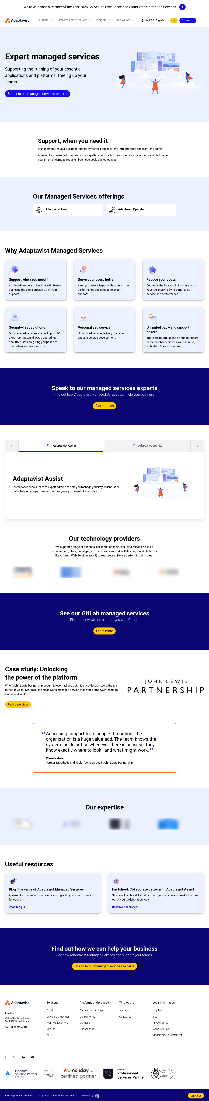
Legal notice (159, 1010)
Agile (49, 1035)
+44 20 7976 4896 (18, 1027)
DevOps (50, 1028)
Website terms (161, 1028)
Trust (155, 1016)
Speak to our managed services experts (38, 94)
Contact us (188, 20)
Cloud (49, 1010)
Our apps (85, 1022)
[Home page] (17, 20)
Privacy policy (160, 1022)
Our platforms (87, 1016)
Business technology (91, 1010)
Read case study (18, 704)
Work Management (57, 1022)
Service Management (58, 1016)
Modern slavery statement (167, 1035)
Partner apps (87, 1028)
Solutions (44, 20)
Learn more (104, 631)
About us (124, 1010)
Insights (103, 20)
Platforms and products (74, 20)
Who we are (124, 20)
